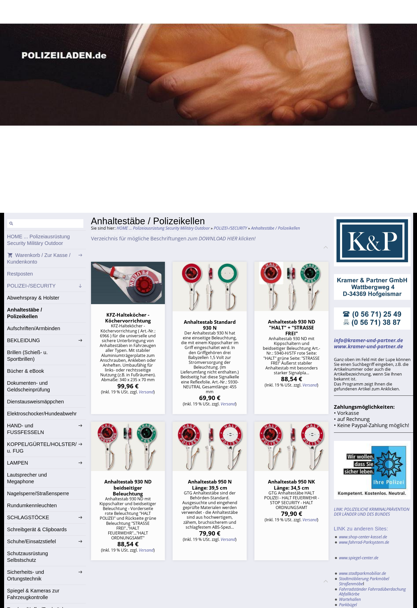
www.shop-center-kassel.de (363, 537)
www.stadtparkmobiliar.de (362, 573)
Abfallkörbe (349, 594)
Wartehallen (350, 599)
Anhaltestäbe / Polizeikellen (275, 228)
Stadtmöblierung (354, 578)
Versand (146, 392)
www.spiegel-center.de (358, 558)
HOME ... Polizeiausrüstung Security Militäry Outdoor (163, 228)
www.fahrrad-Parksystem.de (364, 542)
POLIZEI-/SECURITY (230, 228)
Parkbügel (348, 604)
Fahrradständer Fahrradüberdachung (372, 589)
